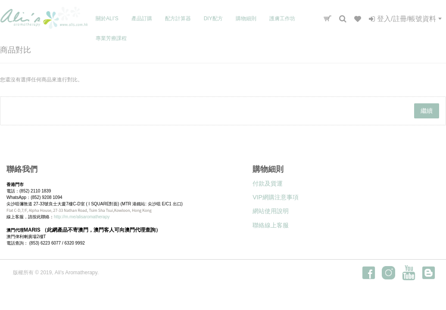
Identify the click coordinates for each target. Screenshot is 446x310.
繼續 (427, 110)
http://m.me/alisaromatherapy (82, 216)
